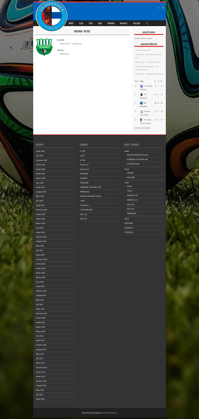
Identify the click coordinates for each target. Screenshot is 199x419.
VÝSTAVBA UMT (86, 210)
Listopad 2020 (41, 386)
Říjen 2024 (40, 196)
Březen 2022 (40, 331)
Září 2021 (39, 359)
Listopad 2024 (41, 192)
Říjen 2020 (40, 390)
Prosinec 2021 (41, 345)
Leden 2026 (40, 151)
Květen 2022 (40, 322)
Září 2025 (39, 156)
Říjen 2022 (40, 300)
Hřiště (71, 23)
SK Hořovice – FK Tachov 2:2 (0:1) (148, 62)
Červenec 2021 (41, 368)
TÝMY (91, 23)
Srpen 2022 (40, 309)
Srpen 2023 (40, 255)
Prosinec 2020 (41, 381)
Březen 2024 (40, 223)
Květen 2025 (40, 169)
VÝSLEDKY (136, 23)
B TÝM (82, 160)
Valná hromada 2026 (142, 50)
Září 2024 (39, 201)
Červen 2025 (40, 165)
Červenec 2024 (41, 210)
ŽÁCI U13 (130, 209)
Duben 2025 (40, 174)
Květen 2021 (40, 377)
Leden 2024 (40, 232)
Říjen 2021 (40, 354)
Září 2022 (39, 305)
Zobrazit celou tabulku (142, 128)
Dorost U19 (84, 169)
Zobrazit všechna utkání (143, 38)
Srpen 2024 (40, 205)
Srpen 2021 (40, 363)
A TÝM (82, 151)
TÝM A (129, 186)
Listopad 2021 (41, 350)
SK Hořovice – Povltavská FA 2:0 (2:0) (149, 74)
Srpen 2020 (40, 399)
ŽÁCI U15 (130, 205)
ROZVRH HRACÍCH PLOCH (90, 196)
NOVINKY (84, 178)
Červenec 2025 (41, 160)
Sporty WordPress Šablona (91, 412)
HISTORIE (84, 174)
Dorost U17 (84, 165)
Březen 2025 (40, 178)
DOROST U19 (132, 195)
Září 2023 (39, 250)
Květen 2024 (40, 214)
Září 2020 (39, 395)
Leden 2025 (40, 187)
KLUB (81, 23)
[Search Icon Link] (147, 23)
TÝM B (129, 191)
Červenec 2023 (41, 259)
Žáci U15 (83, 219)
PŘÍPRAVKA (85, 192)
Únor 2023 (40, 282)
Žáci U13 (83, 214)
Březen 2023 (40, 277)
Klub (142, 81)
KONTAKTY (123, 23)
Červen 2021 (40, 372)
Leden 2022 (40, 340)
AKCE (100, 23)
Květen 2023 (40, 268)
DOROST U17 (132, 200)
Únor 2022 (40, 336)
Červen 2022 (40, 318)
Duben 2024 (40, 219)
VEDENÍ (130, 173)
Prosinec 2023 (41, 237)
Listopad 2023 (41, 241)
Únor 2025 (40, 183)
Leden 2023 (40, 286)
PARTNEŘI (111, 23)
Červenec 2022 (41, 313)
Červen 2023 (40, 264)
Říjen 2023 (40, 246)
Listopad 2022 (41, 295)
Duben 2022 (40, 327)
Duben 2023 (40, 273)
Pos (136, 81)
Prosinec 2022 (41, 291)
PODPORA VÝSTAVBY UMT (90, 187)
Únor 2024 (40, 228)
